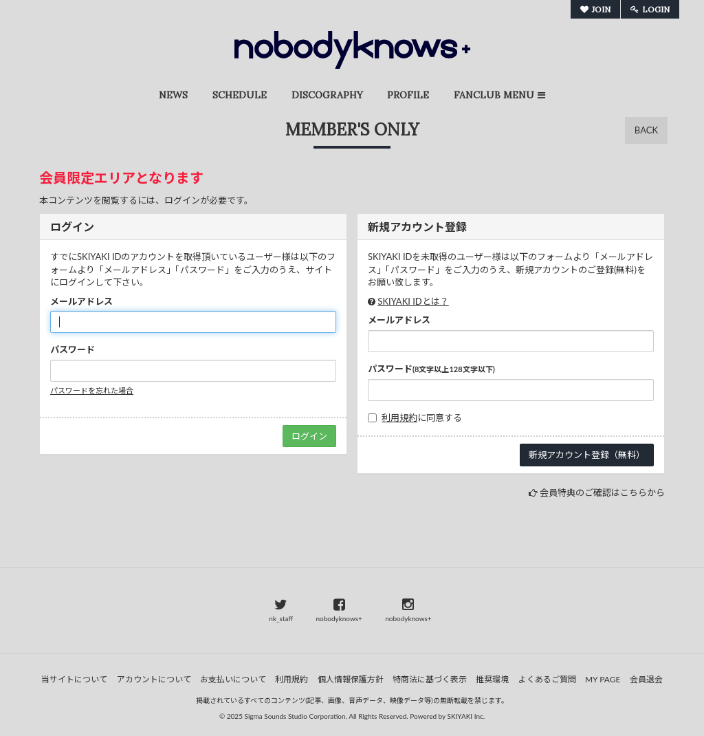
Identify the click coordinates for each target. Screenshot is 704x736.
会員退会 (646, 679)
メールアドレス (81, 301)
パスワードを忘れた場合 (91, 390)
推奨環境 (492, 679)
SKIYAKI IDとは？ (412, 301)
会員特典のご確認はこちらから (602, 492)
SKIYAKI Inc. (466, 716)
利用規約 (399, 417)
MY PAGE (602, 679)
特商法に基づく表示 (430, 679)
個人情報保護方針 (351, 679)
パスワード (72, 349)
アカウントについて (154, 679)
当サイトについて (74, 679)
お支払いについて (233, 679)
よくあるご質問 (547, 679)
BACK (646, 130)
